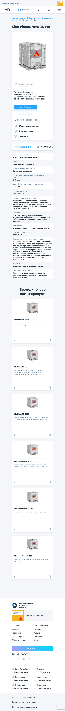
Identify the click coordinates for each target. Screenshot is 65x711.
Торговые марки (40, 626)
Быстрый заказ (25, 114)
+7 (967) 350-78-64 (20, 688)
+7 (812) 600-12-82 (20, 672)
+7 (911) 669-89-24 (20, 680)
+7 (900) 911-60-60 (42, 680)
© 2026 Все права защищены (23, 697)
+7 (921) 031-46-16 (42, 672)
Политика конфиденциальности (24, 707)
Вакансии (37, 633)
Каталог (22, 18)
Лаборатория (18, 636)
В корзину (26, 107)
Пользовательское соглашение (24, 702)
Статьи (36, 640)
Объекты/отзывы (19, 640)
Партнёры (16, 633)
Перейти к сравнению (25, 120)
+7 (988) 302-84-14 (42, 688)
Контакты (37, 636)
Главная (15, 18)
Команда (37, 629)
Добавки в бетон (33, 18)
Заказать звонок (32, 648)
